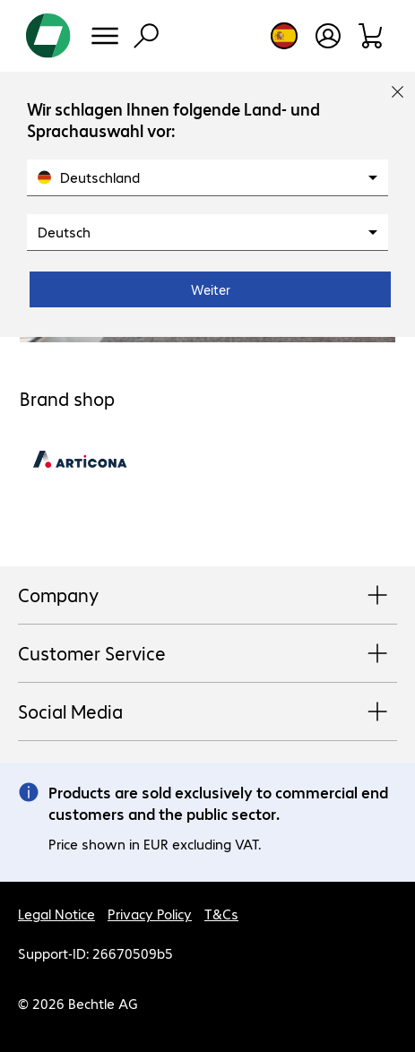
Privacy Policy (150, 913)
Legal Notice (56, 913)
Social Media (207, 712)
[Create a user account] (328, 36)
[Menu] (105, 36)
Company (207, 595)
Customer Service (207, 654)
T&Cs (221, 913)
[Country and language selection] (284, 35)
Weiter (210, 289)
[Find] (146, 36)
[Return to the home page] (48, 36)
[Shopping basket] (371, 36)
